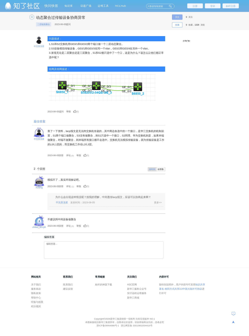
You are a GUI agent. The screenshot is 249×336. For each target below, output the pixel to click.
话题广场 (85, 5)
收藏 (177, 25)
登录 (212, 6)
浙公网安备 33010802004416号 (137, 325)
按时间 (152, 169)
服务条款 (36, 288)
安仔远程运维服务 (136, 293)
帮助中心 (36, 297)
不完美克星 (39, 46)
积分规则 (36, 306)
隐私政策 (36, 293)
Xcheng (39, 187)
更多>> (158, 202)
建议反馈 (68, 288)
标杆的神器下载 (103, 284)
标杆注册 (231, 6)
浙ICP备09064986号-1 (108, 325)
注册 (195, 6)
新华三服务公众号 (136, 288)
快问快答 (51, 6)
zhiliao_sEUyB (39, 227)
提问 (56, 111)
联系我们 (68, 284)
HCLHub (120, 5)
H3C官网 (132, 284)
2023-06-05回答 (56, 155)
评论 (68, 155)
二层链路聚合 (43, 24)
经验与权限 (37, 302)
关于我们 (36, 284)
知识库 (68, 5)
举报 (68, 111)
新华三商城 (133, 297)
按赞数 (161, 169)
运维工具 (103, 5)
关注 (177, 17)
